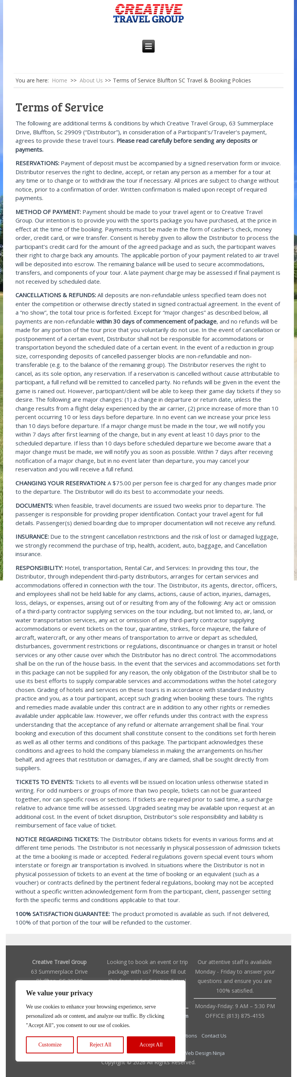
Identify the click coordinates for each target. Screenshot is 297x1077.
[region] (100, 1021)
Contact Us (214, 1035)
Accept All (150, 1045)
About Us (91, 80)
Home (59, 80)
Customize (49, 1045)
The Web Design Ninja (199, 1053)
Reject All (100, 1045)
